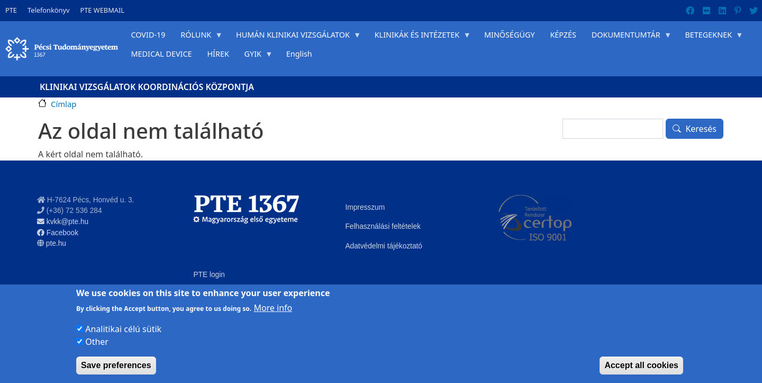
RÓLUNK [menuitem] (198, 37)
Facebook (57, 233)
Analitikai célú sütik (123, 329)
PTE (11, 10)
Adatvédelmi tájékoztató (383, 246)
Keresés (700, 129)
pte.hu (56, 243)
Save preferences (116, 365)
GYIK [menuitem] (255, 56)
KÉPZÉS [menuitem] (563, 35)
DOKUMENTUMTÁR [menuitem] (628, 37)
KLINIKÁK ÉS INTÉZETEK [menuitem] (418, 37)
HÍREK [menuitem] (218, 54)
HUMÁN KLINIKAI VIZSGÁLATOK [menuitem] (295, 37)
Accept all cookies (641, 365)
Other (96, 342)
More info (272, 308)
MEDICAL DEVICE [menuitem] (161, 54)
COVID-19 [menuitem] (148, 35)
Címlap (63, 104)
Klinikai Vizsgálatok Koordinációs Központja (147, 87)
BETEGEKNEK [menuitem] (710, 37)
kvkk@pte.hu (62, 222)
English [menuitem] (299, 54)
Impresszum (365, 207)
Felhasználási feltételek (382, 226)
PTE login (208, 275)
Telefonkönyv (49, 10)
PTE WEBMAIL (102, 10)
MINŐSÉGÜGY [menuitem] (509, 35)
